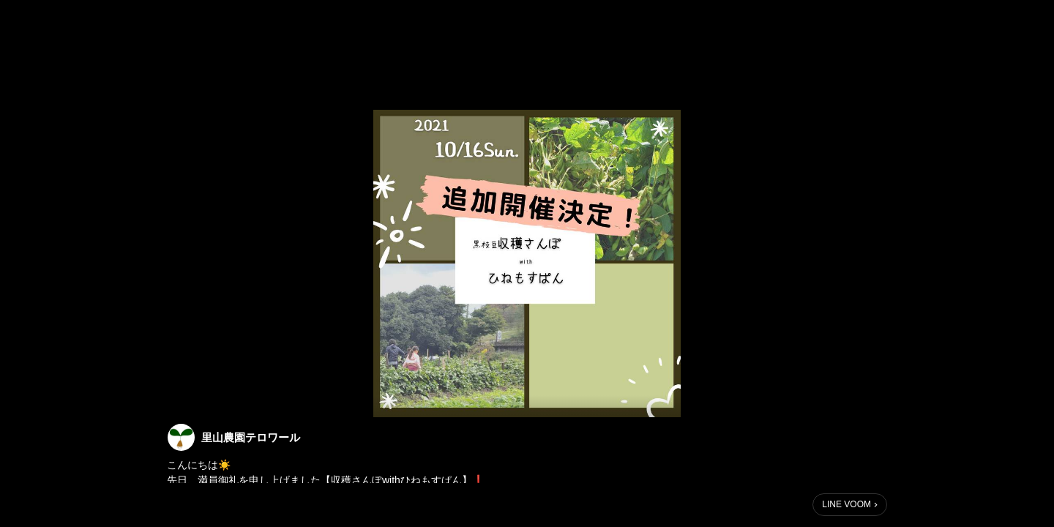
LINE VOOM (846, 504)
